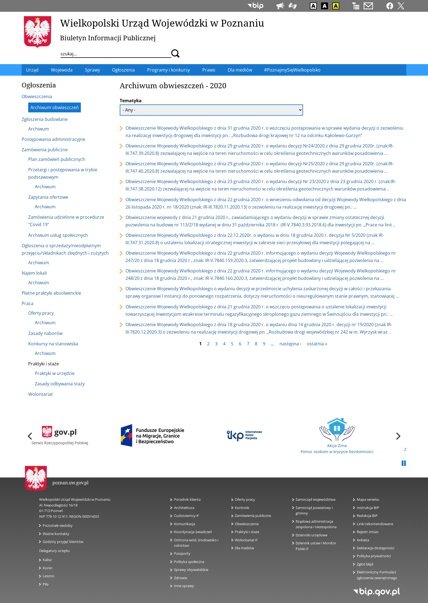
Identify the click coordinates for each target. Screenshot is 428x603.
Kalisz (47, 559)
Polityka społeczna (189, 561)
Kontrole (242, 507)
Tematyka (131, 101)
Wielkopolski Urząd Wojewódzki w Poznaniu (162, 22)
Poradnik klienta (187, 499)
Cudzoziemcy (186, 515)
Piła (45, 584)
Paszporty (182, 553)
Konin (47, 567)
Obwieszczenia (247, 523)
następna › (290, 344)
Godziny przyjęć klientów (63, 541)
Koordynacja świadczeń (193, 531)
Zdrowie (180, 577)
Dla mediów (244, 547)
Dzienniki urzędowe (311, 535)
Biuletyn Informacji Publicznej (108, 37)
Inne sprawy (184, 585)
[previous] (30, 436)
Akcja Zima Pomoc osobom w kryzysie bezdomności (337, 436)
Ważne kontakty (56, 533)
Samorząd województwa (315, 499)
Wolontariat (246, 539)
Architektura (184, 507)
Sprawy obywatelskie (191, 569)
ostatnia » (317, 344)
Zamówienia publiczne (253, 515)
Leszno (48, 575)
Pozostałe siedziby (58, 525)
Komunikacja (184, 523)
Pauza (403, 463)
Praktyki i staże (247, 531)
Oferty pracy (245, 499)
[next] (398, 436)
